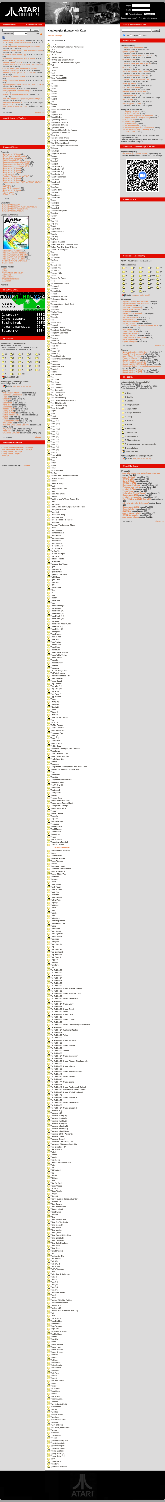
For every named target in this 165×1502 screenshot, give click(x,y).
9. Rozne (127, 424)
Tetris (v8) (53, 447)
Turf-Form (53, 1373)
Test (51, 377)
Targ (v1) (53, 221)
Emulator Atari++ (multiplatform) (15, 209)
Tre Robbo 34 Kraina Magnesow (63, 1056)
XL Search (6, 281)
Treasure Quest (56, 1136)
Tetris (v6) (53, 442)
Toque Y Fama (55, 813)
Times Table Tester (57, 655)
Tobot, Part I (54, 741)
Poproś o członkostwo (148, 18)
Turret (52, 1383)
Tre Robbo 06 (55, 983)
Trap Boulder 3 (55, 955)
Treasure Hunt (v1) (57, 1116)
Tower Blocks (55, 856)
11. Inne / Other (128, 131)
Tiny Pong (53, 691)
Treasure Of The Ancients (60, 1134)
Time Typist (54, 642)
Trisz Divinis (54, 1212)
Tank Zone (54, 195)
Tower (52, 853)
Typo (51, 1459)
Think (51, 491)
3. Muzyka (127, 401)
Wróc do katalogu (55, 35)
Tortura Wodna (55, 821)
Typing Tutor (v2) (56, 1456)
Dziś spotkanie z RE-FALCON (14, 106)
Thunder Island (56, 533)
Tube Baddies (55, 1321)
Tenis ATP (53, 346)
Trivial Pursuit (55, 1251)
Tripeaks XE (54, 1201)
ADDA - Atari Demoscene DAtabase (136, 261)
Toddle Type (54, 746)
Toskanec (53, 824)
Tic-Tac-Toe (54, 551)
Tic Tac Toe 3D (55, 548)
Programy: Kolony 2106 (132, 358)
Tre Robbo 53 (55, 1105)
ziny (142, 291)
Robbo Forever (8, 409)
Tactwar (52, 94)
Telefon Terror (55, 312)
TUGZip (28, 386)
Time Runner (55, 634)
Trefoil (52, 1152)
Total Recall (54, 832)
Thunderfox (54, 541)
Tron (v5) (53, 1290)
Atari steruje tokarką (130, 517)
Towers (52, 864)
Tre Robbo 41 (55, 1074)
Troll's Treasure (56, 1269)
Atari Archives (8, 277)
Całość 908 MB (130, 451)
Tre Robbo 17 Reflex (58, 1012)
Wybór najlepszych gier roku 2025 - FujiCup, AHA (22, 84)
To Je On (53, 723)
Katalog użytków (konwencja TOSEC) (137, 456)
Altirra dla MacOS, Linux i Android (136, 71)
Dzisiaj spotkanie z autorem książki (16, 90)
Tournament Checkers (59, 851)
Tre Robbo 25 (55, 1033)
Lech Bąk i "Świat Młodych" (133, 307)
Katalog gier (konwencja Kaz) (13, 343)
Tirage (52, 699)
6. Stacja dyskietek (131, 413)
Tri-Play (52, 1175)
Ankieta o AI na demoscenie (13, 76)
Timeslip (53, 660)
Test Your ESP (55, 395)
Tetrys (52, 463)
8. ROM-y (127, 420)
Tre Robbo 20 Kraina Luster (61, 1020)
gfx (159, 272)
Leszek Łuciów (128, 323)
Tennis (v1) (54, 348)
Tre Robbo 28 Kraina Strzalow (62, 1040)
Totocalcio (54, 834)
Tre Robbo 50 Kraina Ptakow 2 (62, 1098)
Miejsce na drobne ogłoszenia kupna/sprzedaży (141, 366)
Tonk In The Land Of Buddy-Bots (63, 769)
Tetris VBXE (54, 455)
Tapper (52, 216)
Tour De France (56, 845)
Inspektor (6, 431)
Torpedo (53, 819)
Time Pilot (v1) (55, 626)
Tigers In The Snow (57, 574)
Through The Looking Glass (61, 525)
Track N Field (55, 890)
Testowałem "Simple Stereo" (134, 493)
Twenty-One (54, 1407)
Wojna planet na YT (130, 95)
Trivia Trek (54, 1248)
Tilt (50, 593)
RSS (39, 34)
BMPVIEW (6, 186)
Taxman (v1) (54, 268)
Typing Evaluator (56, 1451)
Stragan (124, 350)
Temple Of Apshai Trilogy (60, 330)
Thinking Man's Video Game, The (63, 499)
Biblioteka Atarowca (9, 215)
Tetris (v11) (54, 426)
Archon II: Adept (9, 413)
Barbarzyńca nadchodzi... (12, 102)
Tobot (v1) (53, 736)
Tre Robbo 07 (55, 986)
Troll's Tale (54, 1266)
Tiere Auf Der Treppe (58, 564)
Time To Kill (54, 637)
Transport (53, 942)
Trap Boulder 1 (55, 949)
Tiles (51, 590)
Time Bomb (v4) (56, 619)
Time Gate (53, 621)
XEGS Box (126, 511)
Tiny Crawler (55, 684)
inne (21, 374)
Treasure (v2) (55, 1113)
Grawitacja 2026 (129, 59)
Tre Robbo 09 (55, 991)
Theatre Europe (56, 478)
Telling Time (54, 322)
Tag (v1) (52, 96)
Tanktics (53, 213)
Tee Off (52, 301)
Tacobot (53, 86)
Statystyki (5, 455)
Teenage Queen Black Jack (61, 304)
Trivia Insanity (55, 1225)
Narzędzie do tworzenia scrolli (14, 158)
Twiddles (53, 1412)
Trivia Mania (54, 1227)
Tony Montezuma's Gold (60, 780)
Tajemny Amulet (56, 127)
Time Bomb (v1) (56, 611)
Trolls (51, 1272)
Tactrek (52, 91)
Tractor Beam (55, 897)
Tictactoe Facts (56, 559)
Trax (51, 968)
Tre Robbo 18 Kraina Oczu (60, 1014)
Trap (51, 947)
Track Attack (54, 884)
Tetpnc (52, 411)
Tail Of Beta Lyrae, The (59, 109)
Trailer (52, 908)
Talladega (53, 151)
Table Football (55, 75)
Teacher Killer (55, 273)
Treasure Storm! (56, 1139)
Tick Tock (53, 556)
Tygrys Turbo (127, 491)
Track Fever (54, 887)
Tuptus (52, 1357)
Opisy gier (5, 391)
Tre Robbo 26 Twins (58, 1035)
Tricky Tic (53, 1188)
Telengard (53, 314)
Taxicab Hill (54, 265)
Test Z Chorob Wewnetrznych (62, 400)
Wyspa (5, 417)
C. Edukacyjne (129, 432)
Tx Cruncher (54, 1435)
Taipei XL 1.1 (55, 117)
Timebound (54, 650)
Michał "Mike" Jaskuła (131, 309)
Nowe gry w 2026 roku (11, 154)
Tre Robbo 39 (55, 1069)
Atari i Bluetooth (129, 477)
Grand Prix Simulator (11, 433)
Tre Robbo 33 (55, 1053)
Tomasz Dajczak (129, 305)
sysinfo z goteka (129, 51)
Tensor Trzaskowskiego (59, 359)
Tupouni (53, 1355)
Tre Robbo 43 (55, 1079)
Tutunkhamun (55, 1399)
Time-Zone (54, 647)
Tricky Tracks (55, 1191)
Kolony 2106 (7, 411)
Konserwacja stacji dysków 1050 (15, 164)
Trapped (53, 960)
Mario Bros (6, 405)
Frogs (4, 397)
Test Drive (53, 379)
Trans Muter (54, 931)
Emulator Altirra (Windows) (13, 211)
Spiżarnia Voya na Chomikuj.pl (14, 261)
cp (159, 268)
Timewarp (53, 665)
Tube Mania (54, 1324)
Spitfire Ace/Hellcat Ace (12, 415)
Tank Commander (57, 177)
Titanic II (53, 712)
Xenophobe (7, 407)
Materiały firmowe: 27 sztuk (13, 257)
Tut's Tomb (54, 1389)
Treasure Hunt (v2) (57, 1118)
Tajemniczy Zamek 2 (58, 122)
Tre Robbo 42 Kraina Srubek (61, 1077)
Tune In (52, 1337)
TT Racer (53, 68)
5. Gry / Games (128, 119)
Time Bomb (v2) (56, 613)
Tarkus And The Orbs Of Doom (62, 247)
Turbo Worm (54, 1368)
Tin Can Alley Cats (57, 671)
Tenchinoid (54, 335)
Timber (52, 598)
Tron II (52, 1295)
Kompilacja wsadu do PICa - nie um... (137, 55)
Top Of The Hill (55, 785)
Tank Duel (53, 179)
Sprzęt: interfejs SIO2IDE (132, 370)
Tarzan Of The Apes (58, 250)
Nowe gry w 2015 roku (11, 180)
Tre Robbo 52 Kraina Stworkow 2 (63, 1103)
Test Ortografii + (56, 392)
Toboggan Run (55, 733)
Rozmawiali (126, 299)
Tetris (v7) (53, 444)
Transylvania (55, 944)
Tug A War (53, 1329)
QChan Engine (8, 194)
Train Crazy (54, 918)
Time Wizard (54, 645)
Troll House (54, 1259)
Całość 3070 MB (10, 377)
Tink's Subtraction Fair (59, 676)
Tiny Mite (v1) (55, 686)
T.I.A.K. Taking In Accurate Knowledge (66, 47)
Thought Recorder (57, 509)
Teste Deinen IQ (56, 408)
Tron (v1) (53, 1279)
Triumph (53, 1214)
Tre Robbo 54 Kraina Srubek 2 (62, 1108)
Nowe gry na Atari (129, 83)
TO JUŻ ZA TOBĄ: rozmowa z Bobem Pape (140, 325)
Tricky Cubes (55, 1186)
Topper (52, 811)
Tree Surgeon (55, 1149)
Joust (4, 401)
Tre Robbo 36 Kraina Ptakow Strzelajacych (68, 1061)
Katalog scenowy (128, 265)
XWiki (4, 271)
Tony (51, 772)
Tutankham (54, 1391)
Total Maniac (55, 829)
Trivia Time (54, 1246)
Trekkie (52, 1155)
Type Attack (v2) (56, 1446)
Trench (52, 1157)
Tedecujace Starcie (57, 299)
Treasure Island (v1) (58, 1126)
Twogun (52, 1430)
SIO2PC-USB (128, 479)
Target (52, 226)
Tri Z (51, 1173)
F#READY (126, 311)
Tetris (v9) (53, 450)
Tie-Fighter (54, 561)
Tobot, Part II (55, 743)
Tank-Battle (54, 198)
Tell (51, 320)
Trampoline (54, 929)
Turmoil (52, 1376)
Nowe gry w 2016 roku (11, 178)
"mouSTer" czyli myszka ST (133, 354)
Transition (53, 939)
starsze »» (39, 113)
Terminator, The (56, 366)
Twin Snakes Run (57, 1420)
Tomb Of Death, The (58, 754)
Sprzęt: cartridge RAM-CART (134, 364)
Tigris (52, 585)
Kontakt (4, 285)
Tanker (52, 200)
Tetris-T (52, 457)
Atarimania (6, 275)
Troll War (53, 1261)
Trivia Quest (54, 1233)
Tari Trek (53, 239)
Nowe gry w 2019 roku (11, 170)
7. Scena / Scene (129, 123)
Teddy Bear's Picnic (58, 296)
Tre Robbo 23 (55, 1027)
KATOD (125, 315)
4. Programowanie (131, 405)
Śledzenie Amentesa (130, 321)
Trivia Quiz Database (58, 1243)
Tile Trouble (54, 587)
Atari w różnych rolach (131, 513)
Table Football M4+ (57, 78)
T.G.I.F (52, 44)
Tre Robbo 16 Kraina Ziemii (61, 1009)
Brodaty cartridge (9, 88)
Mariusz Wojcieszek (130, 317)
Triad (51, 1181)
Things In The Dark (57, 489)
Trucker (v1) (54, 1305)
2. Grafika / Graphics (130, 113)
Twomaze (53, 1433)
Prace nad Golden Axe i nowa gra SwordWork (21, 46)
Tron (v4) (53, 1287)
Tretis (51, 1165)
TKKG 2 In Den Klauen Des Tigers (64, 62)
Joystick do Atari (129, 489)
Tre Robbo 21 (55, 1022)
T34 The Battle (55, 57)
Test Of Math (55, 385)
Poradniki (5, 152)
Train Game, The (56, 923)
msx (151, 279)
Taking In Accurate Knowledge (62, 140)
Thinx (51, 502)
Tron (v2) (53, 1282)
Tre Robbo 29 (55, 1043)
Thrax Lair (53, 512)
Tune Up (53, 1339)
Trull (51, 1313)
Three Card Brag (56, 515)
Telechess (53, 309)
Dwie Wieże (7, 423)
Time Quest (54, 632)
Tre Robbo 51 (55, 1100)
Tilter (51, 595)
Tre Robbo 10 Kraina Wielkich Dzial (64, 994)
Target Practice (56, 231)
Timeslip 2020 (55, 663)
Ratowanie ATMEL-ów (131, 485)
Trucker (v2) (54, 1308)
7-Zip (22, 386)
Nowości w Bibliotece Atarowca (15, 94)
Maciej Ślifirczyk (129, 335)
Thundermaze (55, 543)
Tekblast (53, 307)
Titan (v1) (53, 702)
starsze (41, 198)
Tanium (52, 156)
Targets (52, 234)
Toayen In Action (56, 730)
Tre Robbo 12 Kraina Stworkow (63, 999)
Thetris (52, 481)
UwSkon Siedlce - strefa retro (134, 91)
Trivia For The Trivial (58, 1222)
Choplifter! (6, 399)
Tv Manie (53, 1402)
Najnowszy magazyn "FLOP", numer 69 (18, 72)
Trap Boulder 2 (55, 952)
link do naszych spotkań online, (135, 153)
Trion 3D (53, 1196)
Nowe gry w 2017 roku (11, 172)
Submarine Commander (12, 395)
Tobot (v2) (53, 738)
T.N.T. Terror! (55, 52)
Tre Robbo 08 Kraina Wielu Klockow (65, 988)
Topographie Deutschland (60, 803)
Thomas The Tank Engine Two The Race (66, 507)
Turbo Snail (54, 1363)
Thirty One (54, 504)
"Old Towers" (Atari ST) (11, 393)
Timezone (53, 668)
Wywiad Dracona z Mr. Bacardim (135, 303)
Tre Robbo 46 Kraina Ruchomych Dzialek (67, 1087)
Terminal (53, 361)
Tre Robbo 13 (55, 1001)
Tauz (51, 252)
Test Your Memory (57, 398)
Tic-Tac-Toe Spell (56, 554)
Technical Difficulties (58, 283)
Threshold (53, 522)
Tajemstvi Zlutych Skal (59, 133)
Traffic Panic (54, 900)
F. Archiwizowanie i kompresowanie (139, 444)
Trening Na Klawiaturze (59, 1162)
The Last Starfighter (10, 421)
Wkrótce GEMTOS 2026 (12, 62)
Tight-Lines (54, 580)
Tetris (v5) (53, 439)
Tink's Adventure (56, 673)
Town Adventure (56, 871)
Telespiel (53, 317)
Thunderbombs (56, 538)
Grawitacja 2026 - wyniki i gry (14, 54)
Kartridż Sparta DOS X (11, 160)
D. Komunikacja (130, 436)
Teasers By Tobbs (57, 278)
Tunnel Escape (55, 1344)
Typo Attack (54, 1461)
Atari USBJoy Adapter (131, 356)
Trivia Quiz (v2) (56, 1240)
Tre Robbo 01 (55, 970)
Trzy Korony (54, 1318)
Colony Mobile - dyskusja (12, 451)
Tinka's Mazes (55, 678)
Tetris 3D (53, 452)
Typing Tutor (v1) (56, 1454)
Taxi (51, 263)
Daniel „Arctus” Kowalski (132, 313)
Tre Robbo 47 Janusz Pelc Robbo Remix (67, 1090)
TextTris (52, 473)
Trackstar (53, 895)
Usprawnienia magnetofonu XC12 (16, 162)
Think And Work (56, 494)
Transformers (55, 936)
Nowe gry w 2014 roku (11, 190)
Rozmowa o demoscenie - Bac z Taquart (18, 58)
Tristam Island (55, 1209)
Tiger (51, 567)
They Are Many (56, 483)
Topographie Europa (58, 806)
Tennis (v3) (54, 353)
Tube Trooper (55, 1326)
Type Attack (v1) (56, 1443)
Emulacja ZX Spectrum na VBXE (15, 176)
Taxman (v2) (54, 270)
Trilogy (52, 1194)
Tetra (51, 413)
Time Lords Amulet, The (59, 624)
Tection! (53, 294)
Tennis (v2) (54, 351)
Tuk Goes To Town (57, 1331)
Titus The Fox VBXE (58, 717)
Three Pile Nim (55, 517)
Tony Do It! (54, 775)
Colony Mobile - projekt (11, 453)
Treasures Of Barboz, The (60, 1142)
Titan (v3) (53, 707)
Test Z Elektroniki (57, 403)
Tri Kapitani (54, 1170)
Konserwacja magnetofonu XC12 (15, 166)
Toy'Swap (53, 877)
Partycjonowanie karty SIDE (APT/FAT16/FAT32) (22, 182)
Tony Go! (53, 777)
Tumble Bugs (55, 1334)
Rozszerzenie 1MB (130, 495)
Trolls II (52, 1277)
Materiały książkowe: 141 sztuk (15, 255)
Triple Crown (55, 1204)
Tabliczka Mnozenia (58, 81)
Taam (51, 73)
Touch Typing (55, 839)
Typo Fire (53, 1464)
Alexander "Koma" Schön (132, 333)
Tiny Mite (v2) (55, 689)
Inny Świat (6, 429)
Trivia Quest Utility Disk (59, 1235)
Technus (53, 289)
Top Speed (54, 790)
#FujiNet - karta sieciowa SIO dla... (136, 79)
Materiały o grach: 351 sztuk (14, 259)
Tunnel (52, 1342)
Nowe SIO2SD (128, 481)
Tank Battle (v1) (56, 166)
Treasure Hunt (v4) (57, 1124)
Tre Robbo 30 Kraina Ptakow (61, 1046)
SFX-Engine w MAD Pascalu (14, 156)
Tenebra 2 (53, 340)
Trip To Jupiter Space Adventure (63, 1199)
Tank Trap (53, 187)
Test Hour (53, 382)
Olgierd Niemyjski (129, 341)
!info (142, 275)
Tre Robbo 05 (55, 981)
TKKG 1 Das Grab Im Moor (61, 60)
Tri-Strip (53, 1178)
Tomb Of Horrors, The (59, 756)
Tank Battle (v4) (56, 174)
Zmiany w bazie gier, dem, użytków (136, 63)
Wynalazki (125, 471)
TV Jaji (52, 70)
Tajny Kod (53, 135)
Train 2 (52, 913)
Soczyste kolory (128, 509)
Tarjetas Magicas (56, 242)
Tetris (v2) (53, 431)
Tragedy (53, 903)
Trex (51, 1168)
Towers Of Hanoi (56, 866)
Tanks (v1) (54, 203)
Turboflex (53, 1370)
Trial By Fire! (55, 1183)
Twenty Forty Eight (57, 1404)
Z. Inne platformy (131, 448)
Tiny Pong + (54, 694)
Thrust (52, 528)
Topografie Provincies (59, 800)
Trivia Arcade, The (57, 1220)
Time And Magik (56, 606)
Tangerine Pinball (57, 153)
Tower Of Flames (56, 858)
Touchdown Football (58, 842)
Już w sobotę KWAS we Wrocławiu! (16, 42)
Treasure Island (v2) (58, 1129)
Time (51, 603)
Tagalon (52, 104)
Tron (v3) (53, 1285)
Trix (51, 1253)
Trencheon (54, 1160)
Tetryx (52, 465)
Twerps (52, 1409)
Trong (52, 1298)
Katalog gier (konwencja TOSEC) (15, 382)
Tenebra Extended (57, 343)
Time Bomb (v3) (56, 616)
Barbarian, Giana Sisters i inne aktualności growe (22, 50)
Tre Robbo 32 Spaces (58, 1051)
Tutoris (52, 1394)
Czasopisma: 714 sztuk (12, 251)
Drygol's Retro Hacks (11, 279)
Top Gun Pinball (56, 782)
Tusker (52, 1386)
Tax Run (53, 260)
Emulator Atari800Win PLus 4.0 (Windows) (19, 207)
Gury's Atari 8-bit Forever (12, 273)
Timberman (54, 600)
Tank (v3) (53, 164)
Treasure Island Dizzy (58, 1131)
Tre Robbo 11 (55, 996)
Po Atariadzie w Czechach (13, 40)
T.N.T (51, 49)
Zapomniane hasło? (129, 18)
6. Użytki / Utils (128, 121)
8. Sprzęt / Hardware (130, 125)
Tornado (53, 816)
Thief (51, 486)
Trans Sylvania (55, 934)
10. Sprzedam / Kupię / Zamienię (135, 129)
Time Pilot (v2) (55, 629)
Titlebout (53, 715)
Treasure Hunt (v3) (57, 1121)
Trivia (51, 1217)
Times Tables (55, 658)
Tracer (52, 882)
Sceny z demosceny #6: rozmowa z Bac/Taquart (22, 64)
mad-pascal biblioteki (131, 87)
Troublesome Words (58, 1303)
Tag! (51, 101)
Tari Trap (53, 237)
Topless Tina (55, 798)
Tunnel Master (55, 1350)
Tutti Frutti (54, 1396)
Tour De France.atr (62, 848)
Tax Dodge (54, 257)
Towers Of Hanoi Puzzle (59, 869)
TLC (51, 65)
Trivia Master (55, 1230)
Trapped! (53, 962)
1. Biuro (127, 393)
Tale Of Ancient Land (58, 143)
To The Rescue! (56, 728)
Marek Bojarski (128, 339)
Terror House (55, 374)
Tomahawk (54, 751)
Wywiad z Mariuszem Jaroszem (135, 301)
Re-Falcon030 (8, 104)
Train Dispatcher (56, 921)
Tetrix (51, 460)
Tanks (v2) (54, 205)
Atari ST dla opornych (11, 188)
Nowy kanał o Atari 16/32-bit (13, 80)
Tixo (51, 720)
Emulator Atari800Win (11, 205)
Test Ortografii (55, 390)
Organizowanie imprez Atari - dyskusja (17, 447)
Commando (7, 403)
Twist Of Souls (55, 1425)
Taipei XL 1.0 (55, 114)
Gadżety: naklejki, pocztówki (134, 362)
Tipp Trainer (54, 697)
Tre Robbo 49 (55, 1095)
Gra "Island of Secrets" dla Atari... (136, 75)
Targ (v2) (53, 224)
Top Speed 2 (54, 793)
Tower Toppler (55, 861)
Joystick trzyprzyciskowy (132, 497)
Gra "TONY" (127, 67)
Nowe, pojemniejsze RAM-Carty (135, 352)
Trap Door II (54, 957)
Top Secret (54, 788)
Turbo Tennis (55, 1365)
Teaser (52, 276)
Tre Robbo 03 (55, 975)
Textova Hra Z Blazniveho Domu (63, 476)
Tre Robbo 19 (55, 1017)
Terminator (54, 364)
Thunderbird (54, 535)
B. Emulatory (129, 428)
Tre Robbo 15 (55, 1007)
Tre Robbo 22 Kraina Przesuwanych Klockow (69, 1025)
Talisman (53, 148)
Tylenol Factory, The (58, 1441)
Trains (52, 926)
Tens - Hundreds (56, 356)
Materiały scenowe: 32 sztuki (14, 253)
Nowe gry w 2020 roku (11, 168)
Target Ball (54, 229)
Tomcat (52, 762)
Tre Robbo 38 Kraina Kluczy (61, 1066)
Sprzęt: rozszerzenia (130, 360)
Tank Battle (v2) (56, 169)
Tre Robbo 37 (55, 1064)
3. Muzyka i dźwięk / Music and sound (137, 115)
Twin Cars (53, 1417)
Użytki (135, 36)
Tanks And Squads (57, 211)
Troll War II (54, 1264)
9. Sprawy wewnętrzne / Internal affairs (138, 127)
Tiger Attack (54, 569)
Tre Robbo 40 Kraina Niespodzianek (65, 1072)
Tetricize (53, 418)
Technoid (53, 286)
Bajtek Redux (7, 263)
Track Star (53, 892)
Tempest (53, 325)
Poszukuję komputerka (131, 103)
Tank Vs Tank (55, 190)
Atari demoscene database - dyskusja (17, 449)
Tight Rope (54, 577)
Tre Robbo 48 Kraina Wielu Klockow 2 (65, 1092)
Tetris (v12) (54, 429)
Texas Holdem (55, 470)
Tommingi (53, 764)
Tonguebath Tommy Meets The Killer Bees (67, 767)
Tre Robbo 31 (55, 1048)
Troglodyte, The (56, 1256)
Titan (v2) (53, 704)
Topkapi (52, 795)
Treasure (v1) (55, 1111)
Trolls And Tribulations (59, 1274)
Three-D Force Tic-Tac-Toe (61, 520)
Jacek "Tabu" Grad (130, 331)
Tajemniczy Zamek (57, 120)
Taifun (52, 107)
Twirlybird (53, 1422)
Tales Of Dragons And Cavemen (63, 146)
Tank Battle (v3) (56, 172)
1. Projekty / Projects (130, 111)
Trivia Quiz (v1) (56, 1238)
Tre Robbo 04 (55, 978)
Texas (52, 468)
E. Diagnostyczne (131, 440)
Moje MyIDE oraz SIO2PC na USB (136, 499)
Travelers (53, 965)
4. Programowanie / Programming (136, 117)
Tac (51, 83)
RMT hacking (127, 99)
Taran (51, 218)
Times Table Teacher (58, 652)
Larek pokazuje (8, 174)
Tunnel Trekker (56, 1352)
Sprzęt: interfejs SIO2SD (132, 372)
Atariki (5, 269)
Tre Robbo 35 (55, 1059)
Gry (127, 36)
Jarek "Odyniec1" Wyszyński (134, 337)
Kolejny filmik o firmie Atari (133, 47)
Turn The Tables (56, 1381)
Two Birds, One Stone (59, 1428)
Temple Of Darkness (58, 333)
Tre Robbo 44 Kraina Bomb (61, 1082)
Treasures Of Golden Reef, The (62, 1144)
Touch (52, 837)
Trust (51, 1316)
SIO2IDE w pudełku (130, 515)
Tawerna (53, 255)
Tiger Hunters (55, 572)
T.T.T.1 (52, 55)
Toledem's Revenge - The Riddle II (64, 749)
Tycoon (52, 1438)
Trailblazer (54, 905)
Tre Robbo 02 (55, 973)
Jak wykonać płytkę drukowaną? (135, 503)
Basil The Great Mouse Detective (15, 425)
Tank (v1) (53, 159)
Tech (51, 281)
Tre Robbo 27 (55, 1038)
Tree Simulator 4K (57, 1147)
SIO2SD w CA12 (129, 483)
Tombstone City (56, 759)
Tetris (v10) (54, 424)
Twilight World (55, 1415)
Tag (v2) (52, 99)
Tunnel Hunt (54, 1347)
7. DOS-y (127, 417)
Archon (5, 419)
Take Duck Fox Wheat (58, 138)
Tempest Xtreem (56, 327)
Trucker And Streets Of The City (63, 1311)
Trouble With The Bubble (60, 1300)
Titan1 (52, 710)
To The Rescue (55, 725)
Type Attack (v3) (56, 1448)
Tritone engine (8, 192)
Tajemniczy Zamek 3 (58, 125)
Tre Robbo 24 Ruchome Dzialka (63, 1030)
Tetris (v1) (53, 421)
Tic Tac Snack (55, 546)
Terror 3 (52, 372)
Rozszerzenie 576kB (130, 507)
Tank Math (54, 185)
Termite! (53, 369)
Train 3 (52, 916)
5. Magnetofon (129, 409)
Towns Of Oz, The (57, 874)
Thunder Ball (55, 530)
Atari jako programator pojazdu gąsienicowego (21, 98)
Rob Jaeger (127, 329)
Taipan (52, 112)
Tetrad (52, 416)
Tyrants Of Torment (57, 1467)
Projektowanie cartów (131, 487)
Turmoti (52, 1378)
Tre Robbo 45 (55, 1085)
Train (51, 910)
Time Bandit (54, 608)
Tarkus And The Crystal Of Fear (63, 244)
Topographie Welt (57, 808)
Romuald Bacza (129, 319)
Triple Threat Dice (57, 1207)
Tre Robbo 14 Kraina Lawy (61, 1004)
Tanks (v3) (54, 208)
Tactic (52, 88)
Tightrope (53, 582)
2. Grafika (127, 397)
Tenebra (53, 338)
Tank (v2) (53, 161)
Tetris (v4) (53, 437)
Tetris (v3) (53, 434)
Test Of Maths (55, 387)
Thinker (52, 496)
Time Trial (53, 639)
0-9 (4, 354)
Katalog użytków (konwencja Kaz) (135, 382)
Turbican (53, 1360)
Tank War (53, 192)
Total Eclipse (55, 826)
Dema (144, 36)
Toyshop (53, 879)
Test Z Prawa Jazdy (57, 405)
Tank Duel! (54, 182)
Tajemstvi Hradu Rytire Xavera (62, 130)
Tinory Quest (55, 681)
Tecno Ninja (54, 291)
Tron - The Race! (56, 1292)
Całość (8, 386)
